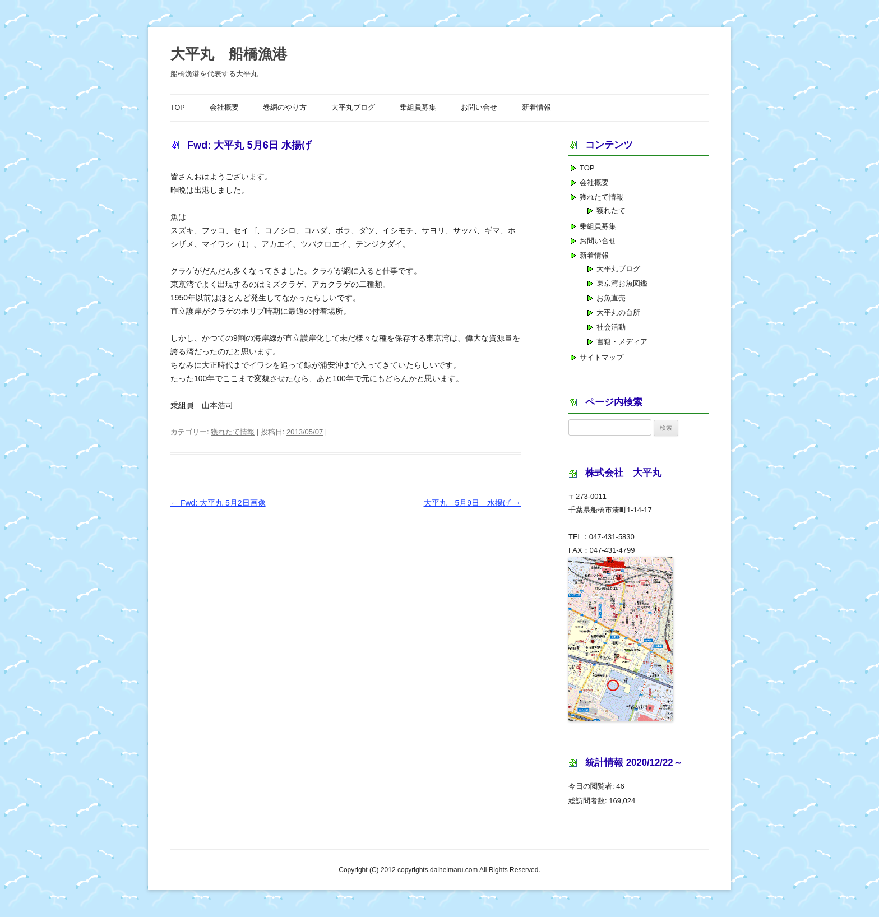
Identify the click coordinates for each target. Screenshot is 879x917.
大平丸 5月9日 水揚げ (472, 502)
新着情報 (536, 108)
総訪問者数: (588, 800)
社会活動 (611, 327)
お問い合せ (479, 108)
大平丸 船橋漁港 (228, 53)
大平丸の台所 (618, 312)
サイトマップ (601, 357)
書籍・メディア (621, 341)
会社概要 (224, 108)
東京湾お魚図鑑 (621, 283)
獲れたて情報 (233, 432)
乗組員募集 (418, 108)
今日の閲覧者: (592, 786)
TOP (177, 108)
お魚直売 (611, 298)
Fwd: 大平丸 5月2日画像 (218, 502)
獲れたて (611, 210)
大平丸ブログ (353, 108)
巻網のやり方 (285, 108)
